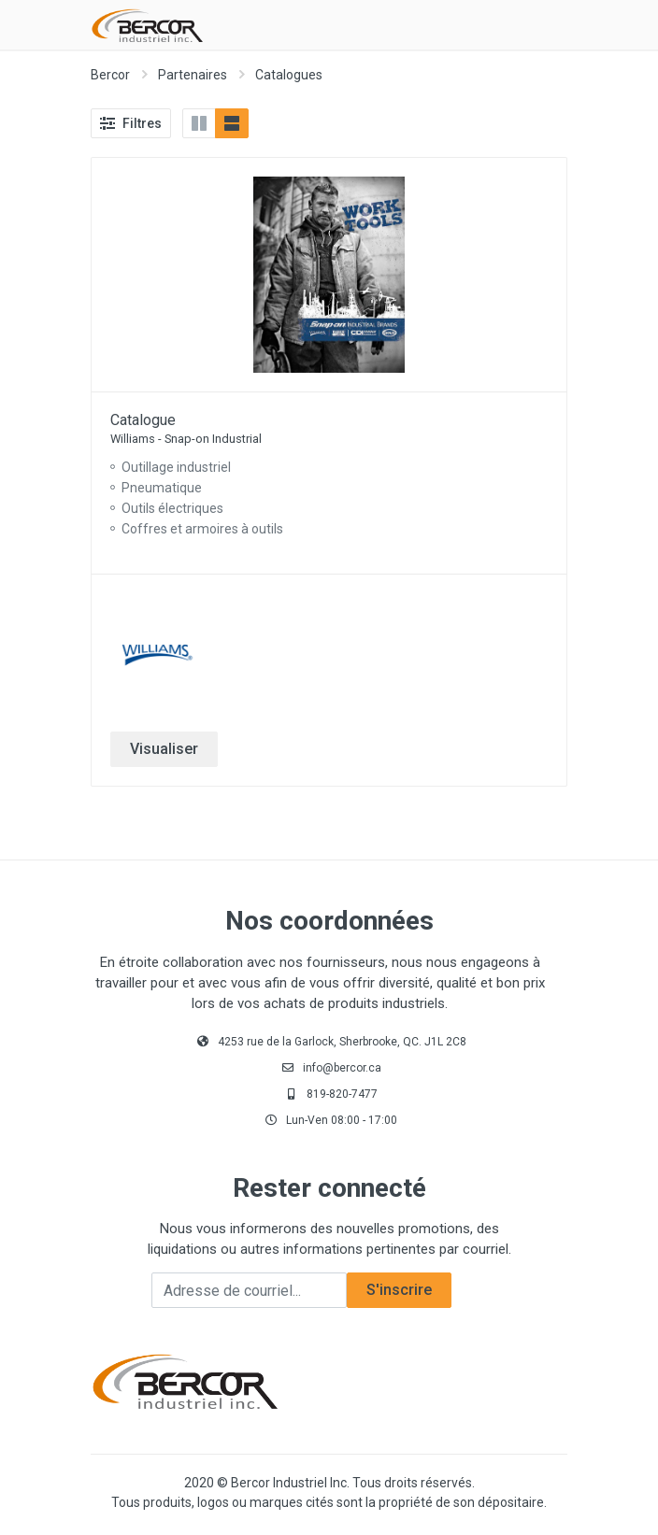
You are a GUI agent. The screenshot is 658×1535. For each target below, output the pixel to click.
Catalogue (143, 420)
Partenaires (192, 74)
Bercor (110, 74)
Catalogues (288, 74)
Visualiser (164, 749)
